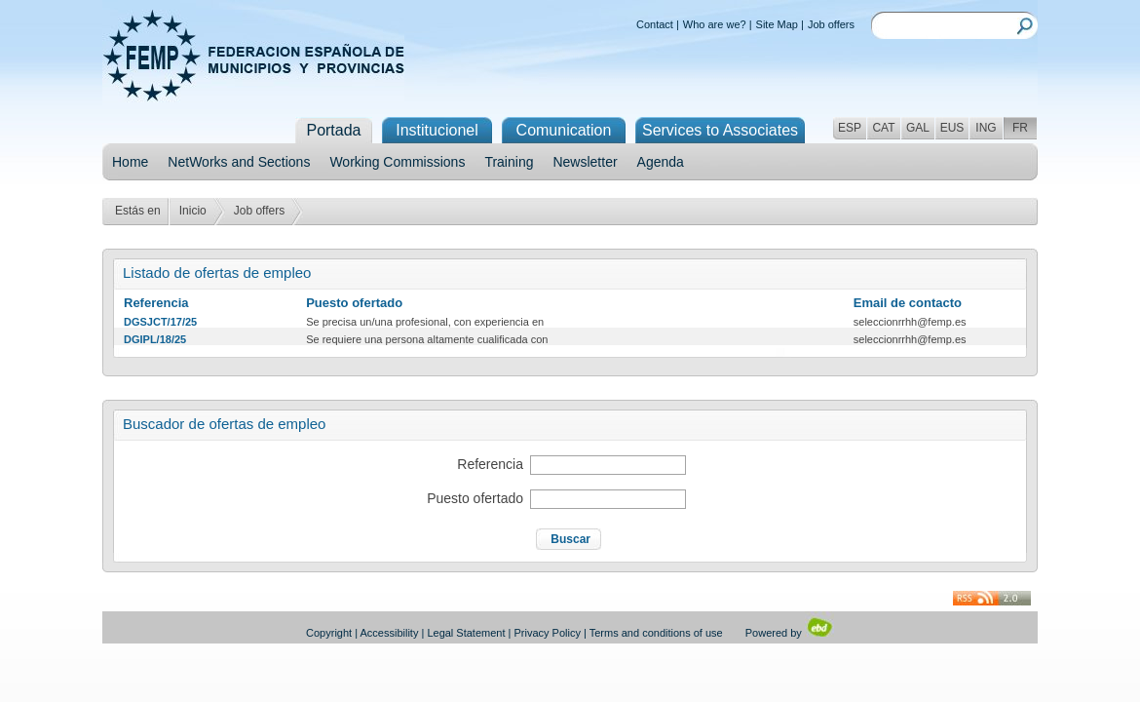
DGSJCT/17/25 (160, 322)
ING (985, 128)
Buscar (570, 539)
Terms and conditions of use (656, 633)
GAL (918, 128)
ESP (849, 128)
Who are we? (714, 24)
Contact (654, 24)
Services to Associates (720, 130)
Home (130, 162)
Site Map (777, 24)
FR (1020, 128)
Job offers (831, 24)
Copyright (329, 633)
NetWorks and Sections (239, 162)
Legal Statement (466, 633)
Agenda (660, 162)
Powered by (789, 633)
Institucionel (437, 130)
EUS (952, 128)
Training (508, 162)
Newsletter (584, 162)
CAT (883, 128)
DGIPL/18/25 (155, 339)
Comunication (564, 130)
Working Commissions (397, 162)
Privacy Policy (547, 633)
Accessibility (390, 633)
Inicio (193, 210)
